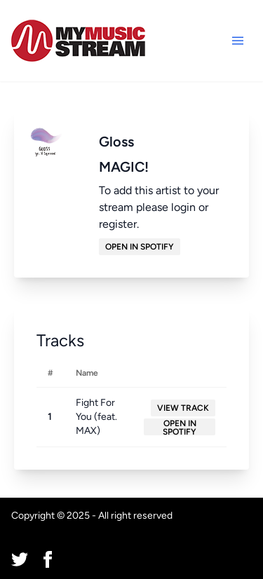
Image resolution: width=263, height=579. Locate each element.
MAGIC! (124, 166)
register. (119, 224)
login (183, 207)
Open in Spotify (139, 247)
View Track (183, 408)
